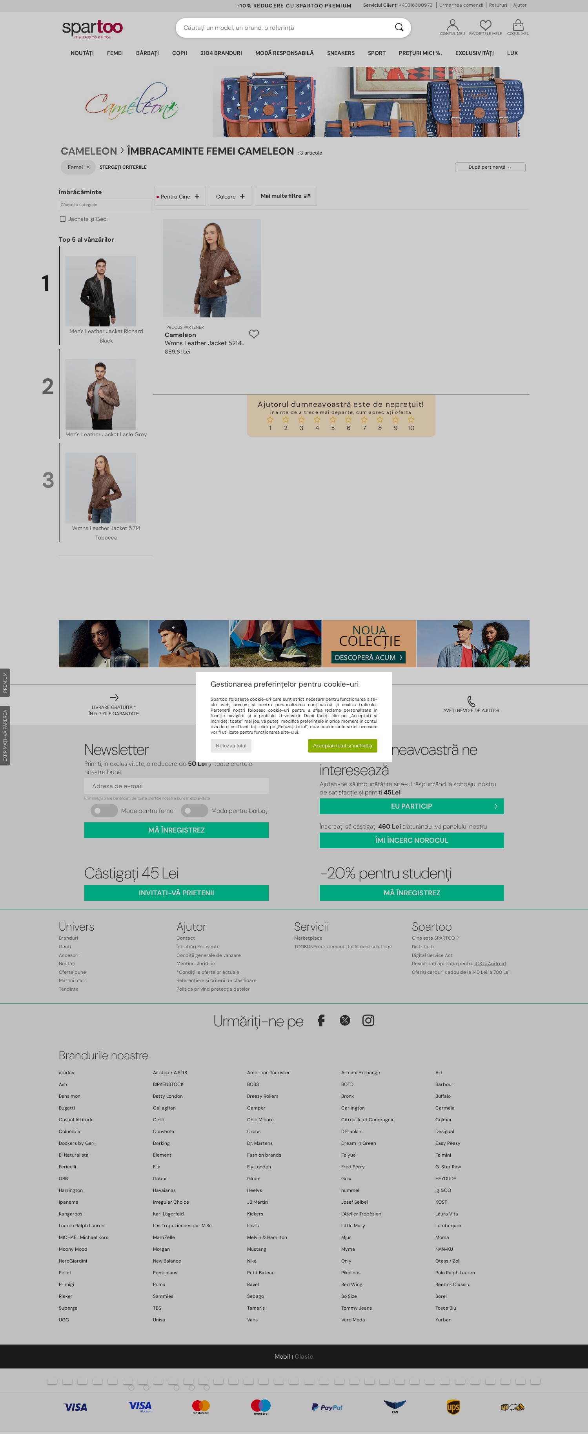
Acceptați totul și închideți (342, 746)
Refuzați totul (231, 746)
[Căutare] (399, 28)
